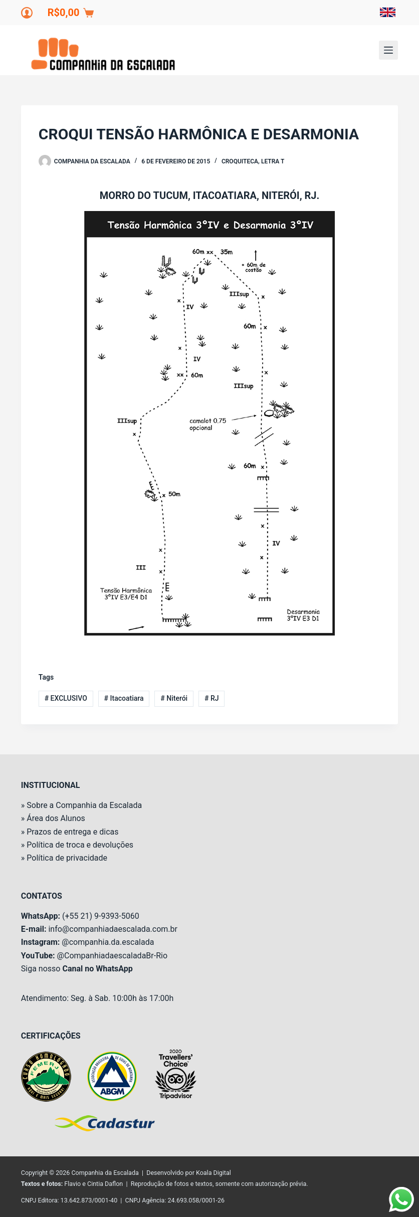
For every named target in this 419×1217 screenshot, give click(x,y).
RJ (211, 698)
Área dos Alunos (56, 818)
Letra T (272, 161)
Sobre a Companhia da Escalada (84, 805)
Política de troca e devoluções (80, 845)
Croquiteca (240, 161)
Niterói (173, 698)
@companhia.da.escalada (108, 942)
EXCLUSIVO (66, 698)
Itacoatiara (124, 698)
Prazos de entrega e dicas (72, 832)
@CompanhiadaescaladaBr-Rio (112, 955)
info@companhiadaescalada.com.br (112, 929)
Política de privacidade (67, 858)
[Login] (27, 13)
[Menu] (388, 50)
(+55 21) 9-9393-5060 (100, 916)
